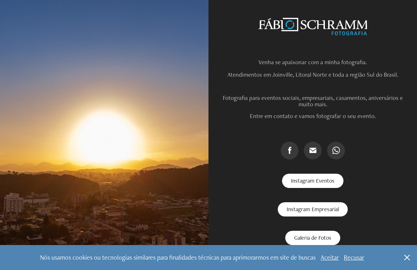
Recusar (354, 257)
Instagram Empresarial (313, 209)
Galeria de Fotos (312, 237)
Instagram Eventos (313, 180)
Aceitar (330, 257)
